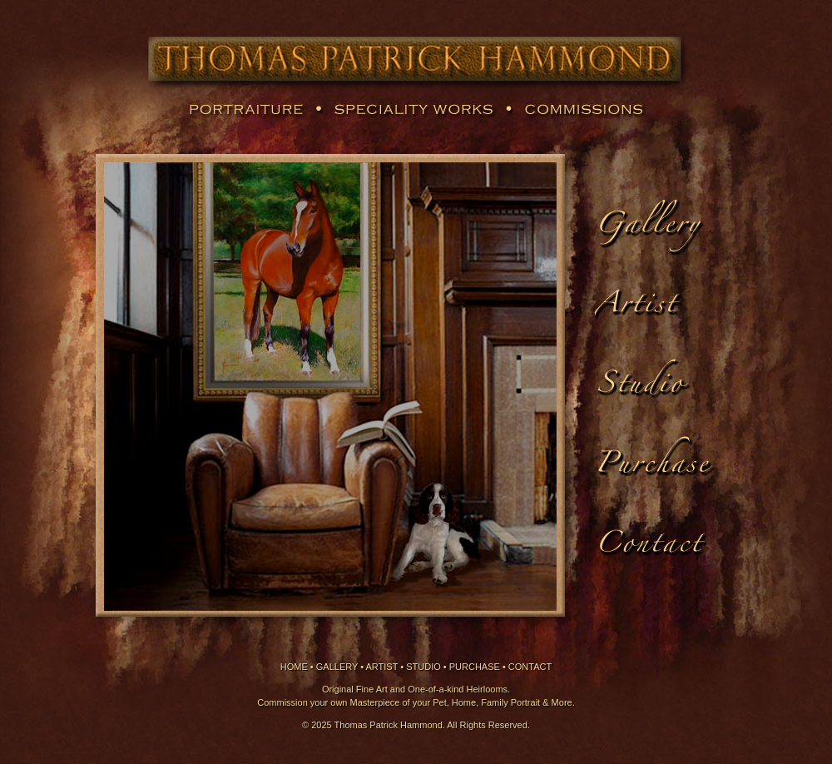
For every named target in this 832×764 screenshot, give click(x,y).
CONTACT (530, 667)
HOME (294, 667)
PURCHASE (474, 667)
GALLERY (337, 667)
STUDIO (423, 667)
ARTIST (382, 667)
